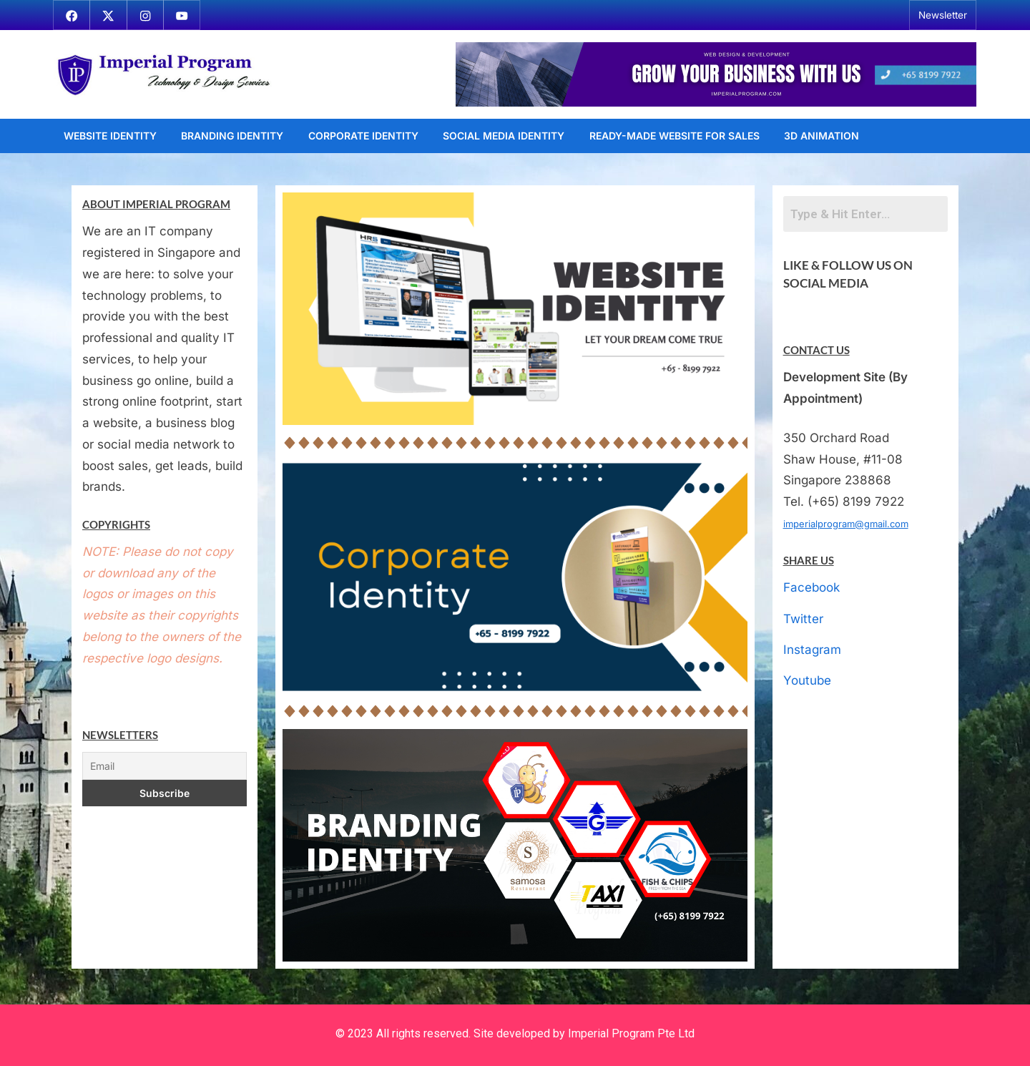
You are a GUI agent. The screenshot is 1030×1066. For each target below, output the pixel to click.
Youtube (807, 680)
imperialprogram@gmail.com (845, 523)
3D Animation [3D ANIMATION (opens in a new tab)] (821, 135)
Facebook (811, 587)
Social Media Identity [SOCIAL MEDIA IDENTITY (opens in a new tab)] (503, 135)
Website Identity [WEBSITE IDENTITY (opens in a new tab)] (110, 135)
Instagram (812, 649)
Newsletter (942, 15)
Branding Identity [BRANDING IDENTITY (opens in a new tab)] (232, 135)
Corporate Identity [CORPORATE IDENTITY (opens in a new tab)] (363, 135)
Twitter (803, 619)
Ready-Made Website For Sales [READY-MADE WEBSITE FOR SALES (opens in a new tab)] (674, 135)
